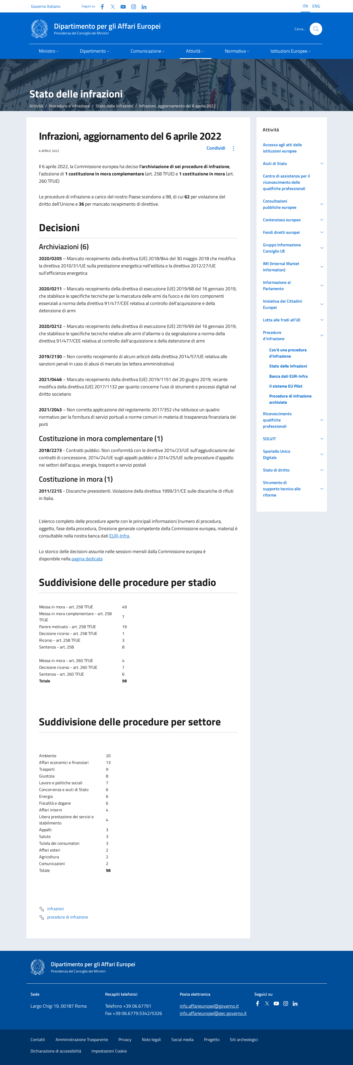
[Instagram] (131, 6)
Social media (182, 1039)
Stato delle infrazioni (114, 106)
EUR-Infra (119, 535)
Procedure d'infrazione (69, 106)
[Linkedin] (142, 6)
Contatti (38, 1039)
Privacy (124, 1039)
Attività (36, 106)
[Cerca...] (316, 29)
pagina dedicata (87, 558)
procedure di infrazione (63, 917)
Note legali (151, 1039)
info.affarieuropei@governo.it (209, 1005)
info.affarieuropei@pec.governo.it (213, 1013)
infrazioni (51, 909)
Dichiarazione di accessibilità (56, 1051)
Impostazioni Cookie (109, 1051)
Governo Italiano (45, 6)
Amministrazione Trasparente (82, 1039)
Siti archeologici (244, 1039)
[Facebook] (100, 6)
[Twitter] (110, 6)
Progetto (211, 1039)
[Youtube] (121, 6)
